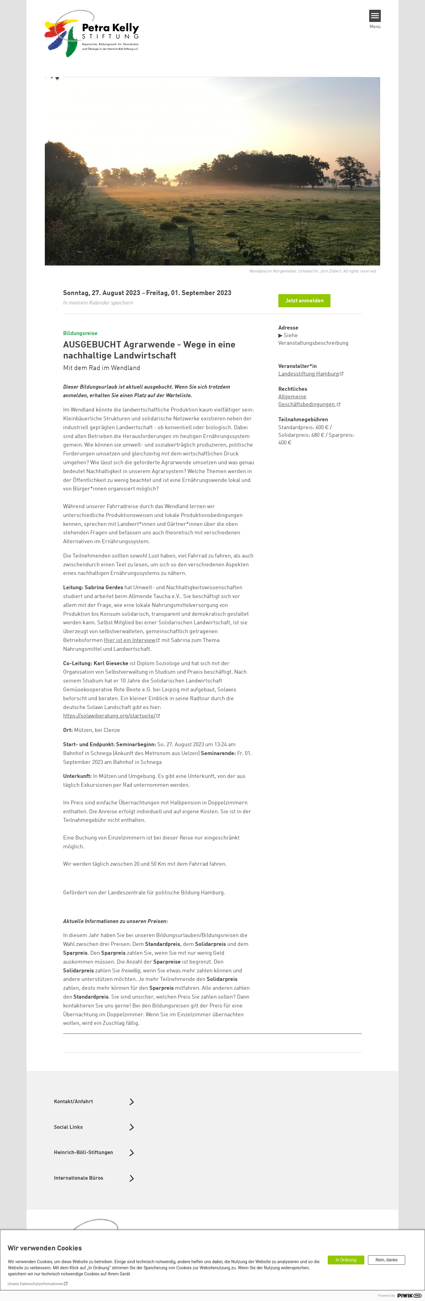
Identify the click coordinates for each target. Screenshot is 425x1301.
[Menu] (375, 16)
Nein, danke (387, 1259)
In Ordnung (346, 1259)
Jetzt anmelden (304, 301)
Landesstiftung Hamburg (308, 374)
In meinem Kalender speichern (98, 303)
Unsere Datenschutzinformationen (35, 1284)
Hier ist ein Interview (129, 640)
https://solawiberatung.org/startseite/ (109, 716)
